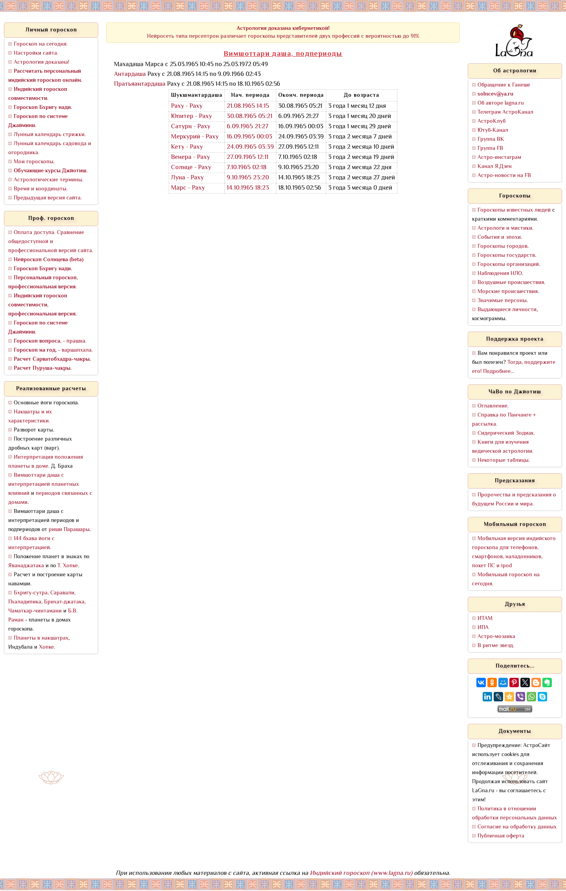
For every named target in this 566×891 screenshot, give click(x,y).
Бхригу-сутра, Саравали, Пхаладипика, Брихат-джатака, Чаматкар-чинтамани (47, 602)
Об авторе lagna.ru (501, 103)
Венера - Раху (190, 157)
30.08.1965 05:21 (249, 117)
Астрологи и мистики (505, 228)
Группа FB (490, 148)
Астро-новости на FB (504, 175)
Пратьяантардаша (139, 84)
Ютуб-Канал (493, 130)
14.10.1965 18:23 (248, 188)
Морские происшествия (508, 291)
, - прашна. (50, 341)
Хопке (46, 647)
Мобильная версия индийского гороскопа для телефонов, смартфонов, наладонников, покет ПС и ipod (514, 552)
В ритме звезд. (496, 645)
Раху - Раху (186, 106)
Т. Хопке (67, 565)
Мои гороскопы (33, 161)
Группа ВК (491, 139)
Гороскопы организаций (508, 264)
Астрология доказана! (41, 62)
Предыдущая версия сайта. (48, 198)
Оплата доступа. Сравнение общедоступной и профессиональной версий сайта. (50, 241)
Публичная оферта (501, 836)
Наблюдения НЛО (500, 273)
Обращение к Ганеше (504, 85)
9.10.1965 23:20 (248, 178)
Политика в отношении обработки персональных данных (514, 813)
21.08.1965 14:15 (248, 106)
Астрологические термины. (48, 179)
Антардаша (130, 74)
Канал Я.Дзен (495, 166)
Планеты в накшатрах (41, 638)
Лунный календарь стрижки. (50, 134)
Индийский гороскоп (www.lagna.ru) (361, 873)
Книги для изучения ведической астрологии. (502, 447)
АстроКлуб (491, 121)
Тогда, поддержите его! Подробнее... (513, 367)
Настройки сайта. (36, 53)
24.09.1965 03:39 (250, 147)
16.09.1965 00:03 (249, 137)
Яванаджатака (26, 565)
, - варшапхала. (53, 350)
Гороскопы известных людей (514, 210)
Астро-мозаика (496, 636)
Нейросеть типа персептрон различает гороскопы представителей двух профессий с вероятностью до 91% (283, 32)
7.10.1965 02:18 (246, 168)
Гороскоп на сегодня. (41, 44)
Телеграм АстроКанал (505, 112)
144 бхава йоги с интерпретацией (31, 543)
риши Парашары (69, 529)
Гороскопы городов (502, 246)
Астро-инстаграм (499, 157)
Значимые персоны (502, 300)
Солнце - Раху (191, 168)
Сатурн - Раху (190, 127)
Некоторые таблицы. (504, 460)
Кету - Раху (187, 147)
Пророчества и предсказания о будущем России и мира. (514, 500)
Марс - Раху (188, 188)
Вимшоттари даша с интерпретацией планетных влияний (43, 484)
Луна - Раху (187, 178)
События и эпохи (499, 237)
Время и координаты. (41, 189)
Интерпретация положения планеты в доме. (45, 462)
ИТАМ (485, 618)
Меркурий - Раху (195, 137)
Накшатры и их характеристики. (30, 417)
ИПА (483, 627)
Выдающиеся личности (507, 309)
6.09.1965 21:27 (247, 127)
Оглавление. (493, 406)
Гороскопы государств (506, 255)
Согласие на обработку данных (517, 827)
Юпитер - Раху (191, 117)
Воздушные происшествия (511, 282)
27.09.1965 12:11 (247, 157)
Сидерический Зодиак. (506, 433)
